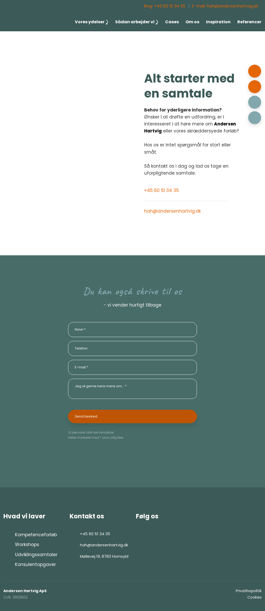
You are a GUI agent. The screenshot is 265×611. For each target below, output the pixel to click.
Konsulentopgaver (35, 564)
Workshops (27, 544)
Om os (192, 22)
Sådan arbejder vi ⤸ (136, 22)
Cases (172, 22)
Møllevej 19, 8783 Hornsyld (104, 556)
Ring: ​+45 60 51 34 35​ (164, 6)
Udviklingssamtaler (36, 555)
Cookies (254, 597)
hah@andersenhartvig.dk (172, 211)
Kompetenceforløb (36, 535)
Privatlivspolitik (249, 590)
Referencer (249, 22)
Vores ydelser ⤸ (91, 22)
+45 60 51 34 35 (161, 190)
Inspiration (218, 22)
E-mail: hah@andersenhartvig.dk (225, 6)
